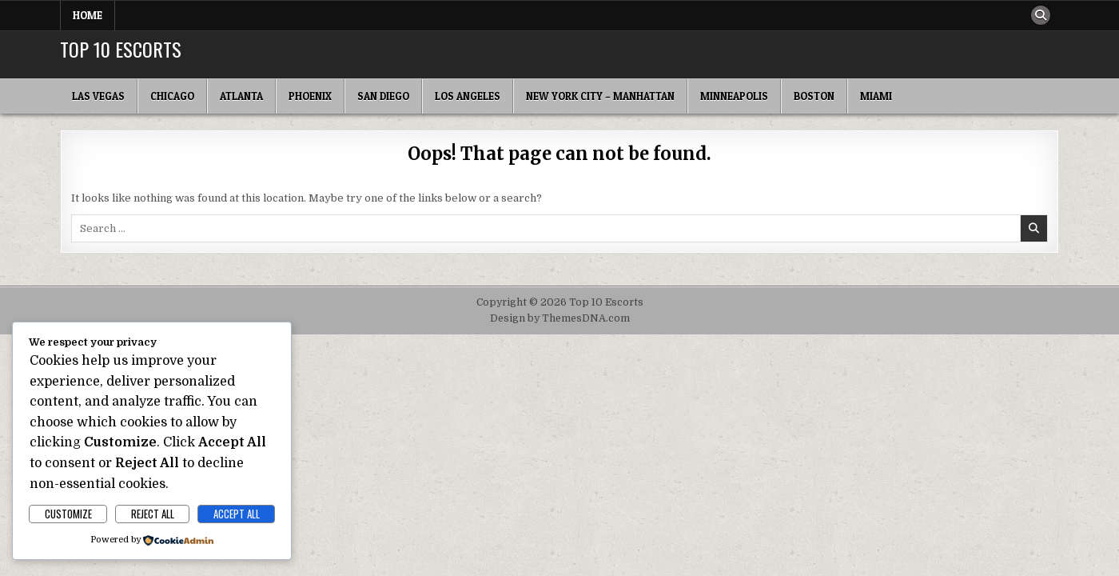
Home (87, 15)
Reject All (152, 514)
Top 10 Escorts (120, 48)
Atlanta (241, 96)
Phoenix (310, 96)
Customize (68, 514)
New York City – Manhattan (600, 96)
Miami (876, 96)
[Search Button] (1040, 15)
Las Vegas (98, 96)
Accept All (236, 514)
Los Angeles (467, 96)
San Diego (383, 96)
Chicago (172, 96)
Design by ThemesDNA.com (560, 318)
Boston (814, 96)
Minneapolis (734, 96)
